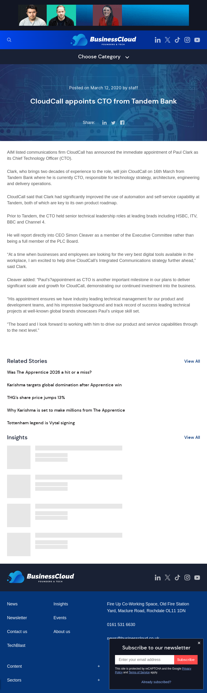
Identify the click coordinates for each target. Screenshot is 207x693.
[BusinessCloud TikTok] (177, 40)
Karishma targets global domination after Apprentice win (64, 384)
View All (192, 361)
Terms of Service (139, 672)
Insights (61, 604)
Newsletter (17, 617)
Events (60, 617)
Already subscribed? (156, 682)
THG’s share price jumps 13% (36, 397)
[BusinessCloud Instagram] (187, 40)
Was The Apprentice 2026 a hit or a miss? (49, 372)
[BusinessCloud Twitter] (167, 40)
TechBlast (16, 645)
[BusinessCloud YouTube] (197, 40)
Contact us (17, 631)
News (12, 604)
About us (62, 631)
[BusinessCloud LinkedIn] (158, 40)
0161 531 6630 (121, 624)
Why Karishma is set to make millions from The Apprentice (66, 410)
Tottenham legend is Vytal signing (41, 422)
